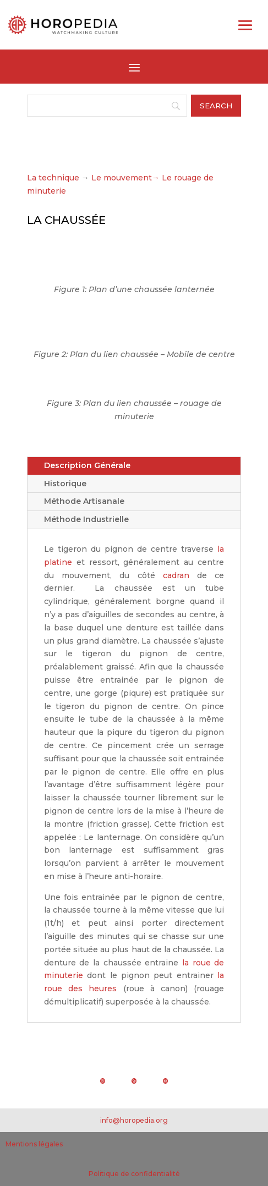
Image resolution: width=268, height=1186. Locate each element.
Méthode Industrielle (86, 519)
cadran (176, 575)
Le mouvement (125, 178)
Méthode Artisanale (84, 501)
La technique (53, 178)
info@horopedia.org (134, 1120)
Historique (65, 483)
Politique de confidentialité (134, 1173)
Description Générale (87, 465)
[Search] (107, 106)
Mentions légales (34, 1144)
